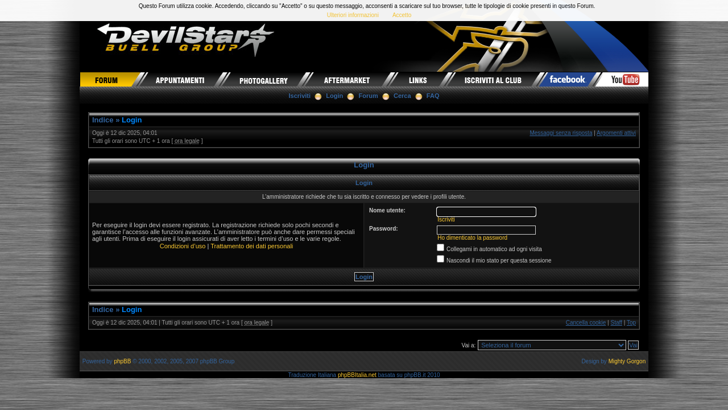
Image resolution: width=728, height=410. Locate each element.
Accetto (401, 15)
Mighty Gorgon (627, 361)
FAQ (433, 95)
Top (631, 322)
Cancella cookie (586, 322)
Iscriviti (300, 95)
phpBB (122, 361)
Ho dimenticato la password (472, 238)
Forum (368, 95)
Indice (103, 120)
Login (334, 95)
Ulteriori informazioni (353, 15)
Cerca (402, 95)
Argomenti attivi (616, 133)
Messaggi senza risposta (561, 133)
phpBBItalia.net (357, 375)
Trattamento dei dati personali (251, 246)
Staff (616, 322)
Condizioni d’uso (183, 246)
